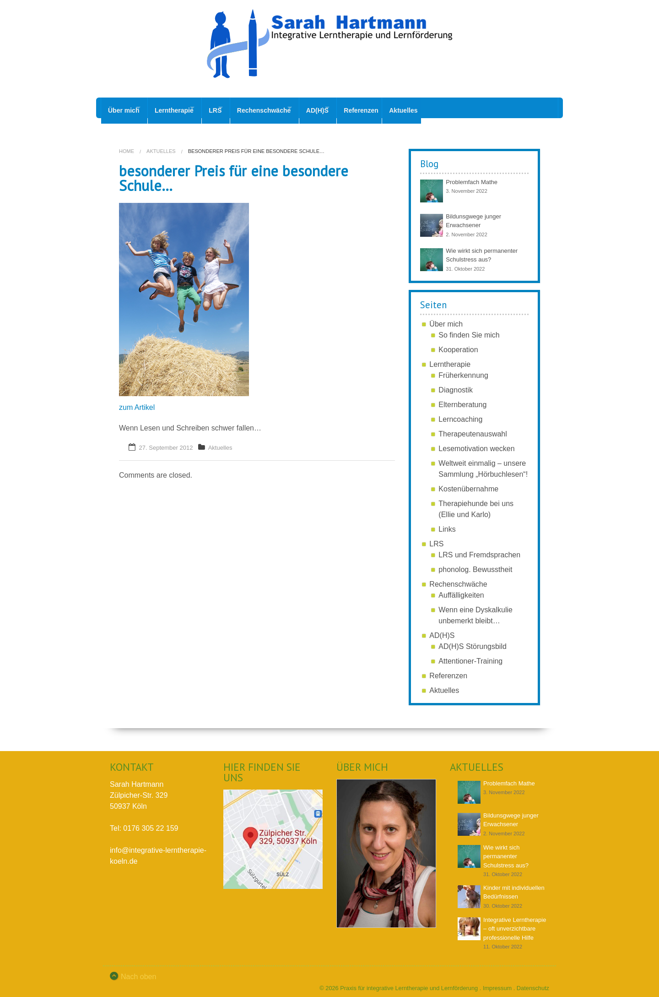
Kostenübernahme (468, 483)
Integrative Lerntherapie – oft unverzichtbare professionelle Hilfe (514, 923)
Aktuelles (446, 107)
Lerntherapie (181, 107)
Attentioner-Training (470, 655)
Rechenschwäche (288, 107)
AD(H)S (349, 107)
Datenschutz (533, 982)
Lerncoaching (460, 414)
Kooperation (458, 344)
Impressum (497, 982)
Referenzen (401, 107)
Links (446, 524)
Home (126, 145)
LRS (231, 107)
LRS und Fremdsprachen (479, 549)
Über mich (123, 107)
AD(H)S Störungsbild (472, 641)
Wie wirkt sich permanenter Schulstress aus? (506, 851)
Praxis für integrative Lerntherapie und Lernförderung (409, 982)
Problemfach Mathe (471, 176)
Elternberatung (462, 399)
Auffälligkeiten (461, 590)
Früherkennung (463, 370)
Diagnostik (455, 384)
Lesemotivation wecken (476, 443)
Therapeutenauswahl (472, 428)
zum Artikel (137, 402)
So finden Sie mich (468, 329)
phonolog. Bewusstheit (475, 564)
